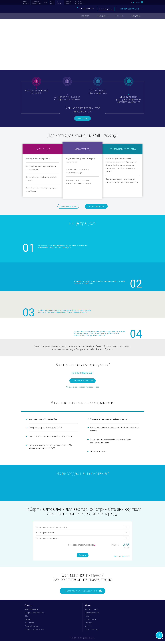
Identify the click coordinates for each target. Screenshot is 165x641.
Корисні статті (90, 619)
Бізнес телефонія (26, 2)
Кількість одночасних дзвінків (47, 538)
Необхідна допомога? (121, 556)
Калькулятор (135, 16)
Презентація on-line (83, 590)
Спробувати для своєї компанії (82, 380)
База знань (89, 623)
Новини (87, 616)
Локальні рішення (68, 2)
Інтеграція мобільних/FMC (79, 2)
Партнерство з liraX (92, 613)
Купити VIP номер (91, 609)
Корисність (85, 16)
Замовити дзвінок (105, 9)
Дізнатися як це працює (68, 206)
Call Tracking (59, 2)
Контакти (88, 626)
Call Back (51, 2)
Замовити (82, 555)
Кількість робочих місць (45, 533)
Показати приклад (82, 372)
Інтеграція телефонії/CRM (36, 2)
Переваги (119, 16)
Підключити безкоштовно (96, 206)
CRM (45, 2)
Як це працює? (102, 16)
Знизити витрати (82, 118)
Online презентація (92, 630)
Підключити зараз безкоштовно (36, 43)
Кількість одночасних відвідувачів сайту (51, 527)
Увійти (131, 9)
